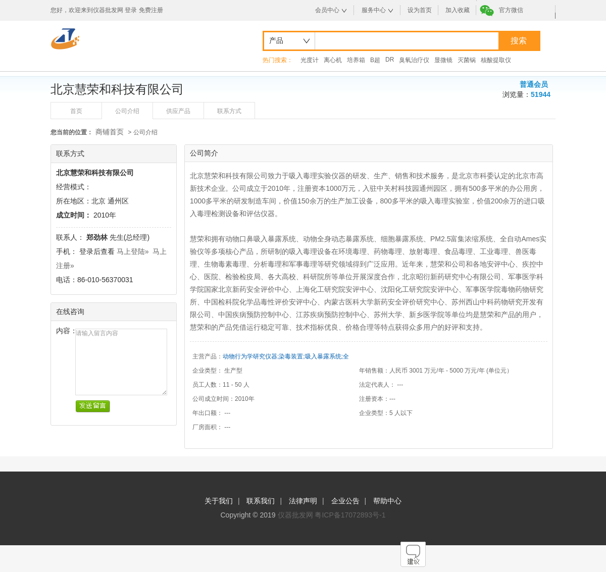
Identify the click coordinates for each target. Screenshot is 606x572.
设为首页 (420, 10)
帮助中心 (387, 501)
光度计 (309, 60)
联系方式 (229, 111)
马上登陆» (133, 251)
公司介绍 (127, 111)
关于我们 (219, 501)
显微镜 (443, 60)
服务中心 (374, 10)
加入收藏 (457, 10)
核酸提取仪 (496, 60)
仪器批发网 (295, 515)
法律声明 (303, 501)
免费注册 (151, 10)
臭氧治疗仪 (414, 60)
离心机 (333, 60)
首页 (76, 111)
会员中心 (327, 10)
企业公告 (345, 501)
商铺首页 (109, 132)
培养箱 (356, 60)
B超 (375, 60)
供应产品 (178, 111)
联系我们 (260, 501)
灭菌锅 (467, 60)
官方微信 (511, 10)
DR (389, 59)
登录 (131, 10)
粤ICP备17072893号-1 (350, 515)
